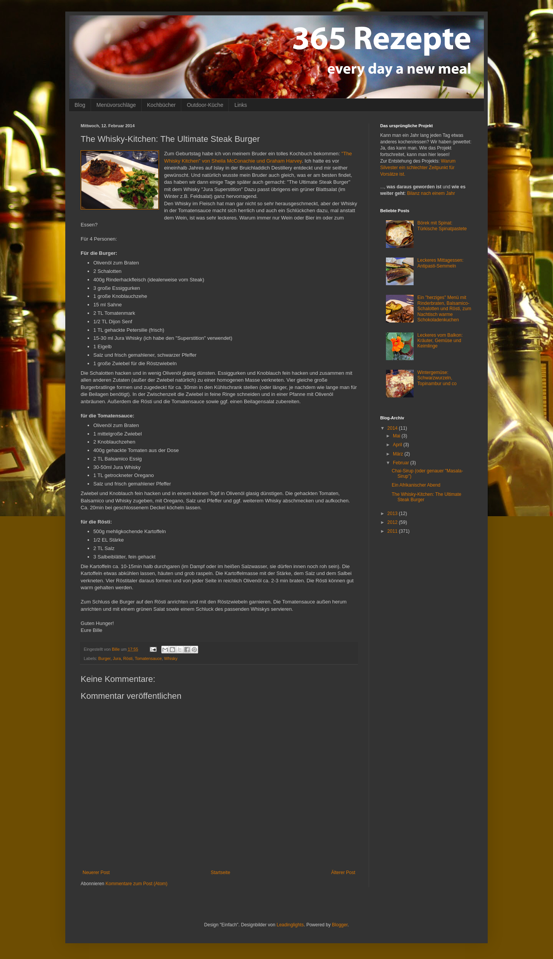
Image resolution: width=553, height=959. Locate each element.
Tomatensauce (148, 658)
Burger (104, 658)
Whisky (170, 658)
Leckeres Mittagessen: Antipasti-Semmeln (440, 263)
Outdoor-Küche (205, 105)
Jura (117, 658)
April (398, 444)
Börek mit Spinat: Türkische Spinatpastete (442, 225)
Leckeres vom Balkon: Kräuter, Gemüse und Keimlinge (440, 340)
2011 (393, 531)
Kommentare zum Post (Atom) (136, 883)
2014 (393, 428)
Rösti (128, 658)
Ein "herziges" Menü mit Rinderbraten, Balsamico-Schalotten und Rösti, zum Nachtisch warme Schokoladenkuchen (444, 308)
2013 (393, 513)
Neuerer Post (96, 872)
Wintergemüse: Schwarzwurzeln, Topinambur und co (437, 378)
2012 (393, 522)
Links (240, 105)
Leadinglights (290, 924)
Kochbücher (161, 105)
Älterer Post (343, 872)
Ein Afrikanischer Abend (416, 485)
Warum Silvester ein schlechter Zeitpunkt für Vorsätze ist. (417, 167)
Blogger (340, 924)
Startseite (220, 872)
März (398, 454)
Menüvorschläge (116, 105)
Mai (397, 436)
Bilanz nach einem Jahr (431, 193)
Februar (401, 462)
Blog (80, 105)
